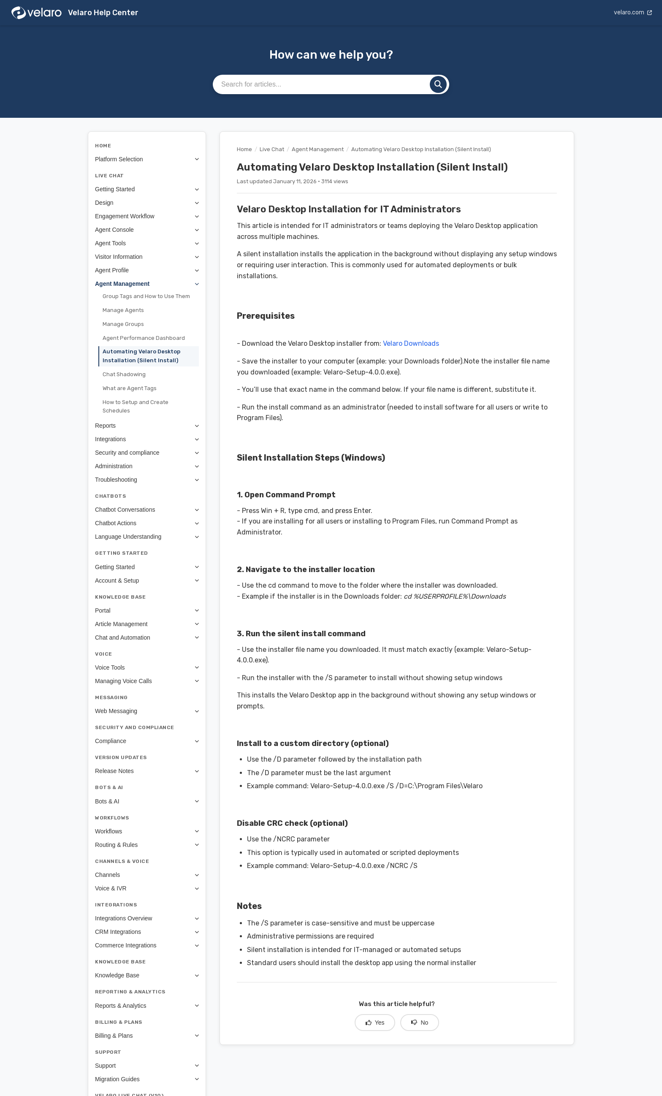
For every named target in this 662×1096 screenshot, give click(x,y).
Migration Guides (147, 1079)
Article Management (147, 624)
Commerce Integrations (147, 945)
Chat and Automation (147, 637)
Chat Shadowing (124, 374)
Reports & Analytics (147, 1005)
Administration (147, 466)
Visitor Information (147, 256)
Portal (147, 610)
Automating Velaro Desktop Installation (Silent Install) (141, 356)
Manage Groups (123, 324)
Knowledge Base (147, 975)
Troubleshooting (147, 479)
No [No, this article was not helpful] (419, 1022)
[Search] (438, 84)
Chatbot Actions (147, 523)
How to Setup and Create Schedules (135, 406)
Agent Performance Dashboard (144, 338)
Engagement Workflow (147, 216)
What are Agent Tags (130, 388)
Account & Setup (147, 580)
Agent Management (147, 283)
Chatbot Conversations (147, 509)
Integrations (147, 439)
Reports (147, 425)
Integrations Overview (147, 918)
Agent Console (147, 229)
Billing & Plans (147, 1035)
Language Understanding (147, 536)
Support (147, 1065)
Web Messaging (147, 711)
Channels (147, 874)
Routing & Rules (147, 844)
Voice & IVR (147, 888)
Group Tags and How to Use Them (146, 296)
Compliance (147, 741)
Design (147, 202)
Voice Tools (147, 667)
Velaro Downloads (411, 343)
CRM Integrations (147, 931)
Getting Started (147, 189)
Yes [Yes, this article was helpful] (375, 1022)
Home (244, 149)
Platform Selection (147, 159)
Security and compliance (147, 452)
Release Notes (147, 771)
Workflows (147, 831)
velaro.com (633, 12)
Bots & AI (147, 801)
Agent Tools (147, 243)
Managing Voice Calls (147, 681)
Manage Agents (123, 310)
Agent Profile (147, 270)
